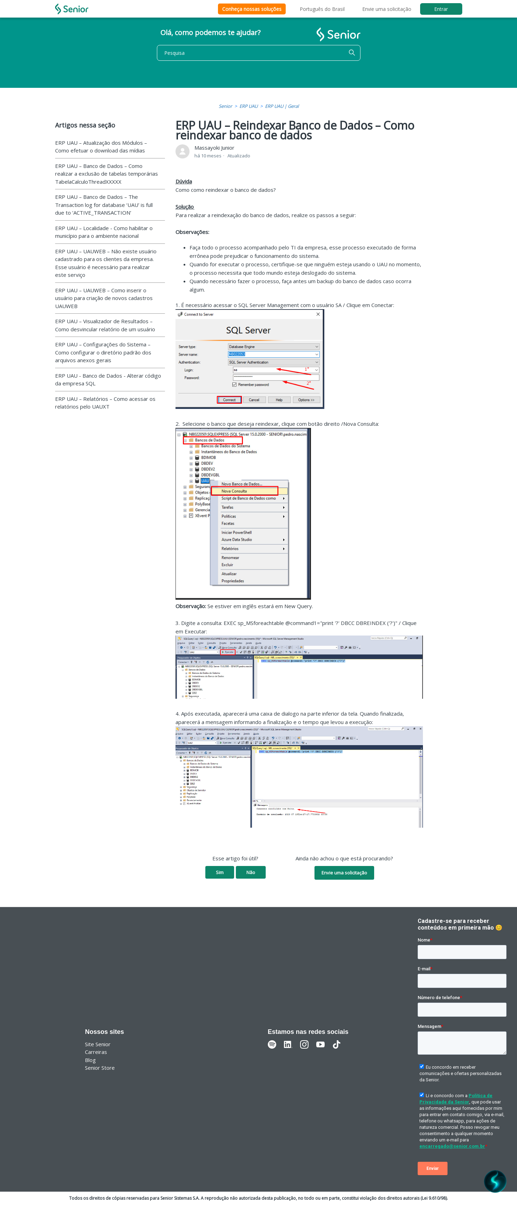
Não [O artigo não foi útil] (250, 872)
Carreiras (96, 1051)
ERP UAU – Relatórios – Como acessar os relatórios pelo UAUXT (105, 402)
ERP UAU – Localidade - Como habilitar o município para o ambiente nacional (104, 232)
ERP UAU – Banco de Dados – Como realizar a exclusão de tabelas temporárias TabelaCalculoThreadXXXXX (106, 173)
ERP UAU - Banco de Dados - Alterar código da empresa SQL (108, 379)
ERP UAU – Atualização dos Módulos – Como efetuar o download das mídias (101, 146)
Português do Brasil (322, 9)
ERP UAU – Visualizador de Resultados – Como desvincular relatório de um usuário (105, 325)
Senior (225, 106)
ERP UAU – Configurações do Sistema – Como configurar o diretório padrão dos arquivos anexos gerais (103, 352)
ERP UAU (248, 106)
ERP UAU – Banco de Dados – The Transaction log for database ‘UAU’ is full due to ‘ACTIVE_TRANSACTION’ (104, 204)
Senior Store (100, 1067)
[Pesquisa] (258, 53)
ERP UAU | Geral (282, 106)
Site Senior (98, 1044)
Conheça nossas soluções (251, 9)
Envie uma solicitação (386, 9)
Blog (90, 1059)
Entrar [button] (441, 9)
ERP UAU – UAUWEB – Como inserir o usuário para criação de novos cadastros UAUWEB (104, 298)
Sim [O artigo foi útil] (220, 872)
